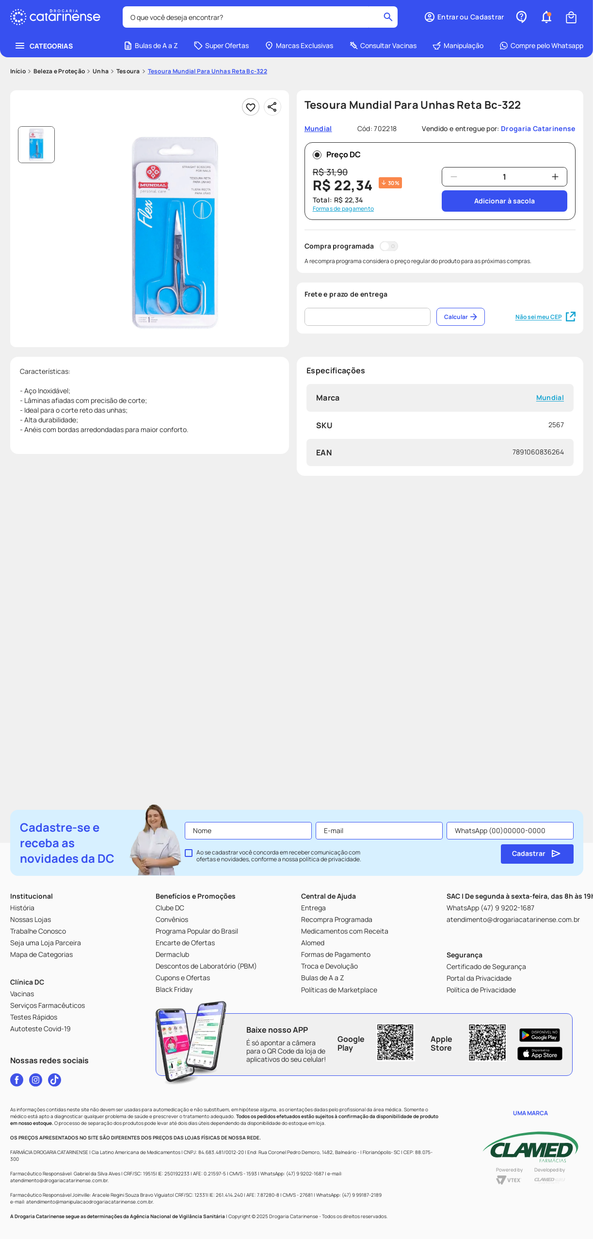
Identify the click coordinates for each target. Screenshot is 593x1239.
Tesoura (128, 71)
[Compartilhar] (272, 107)
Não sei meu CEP (545, 317)
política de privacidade (329, 859)
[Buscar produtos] (388, 17)
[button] (464, 17)
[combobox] (260, 17)
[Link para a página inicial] (18, 71)
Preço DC (337, 154)
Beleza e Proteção (59, 71)
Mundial (549, 398)
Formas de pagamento (343, 209)
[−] (453, 176)
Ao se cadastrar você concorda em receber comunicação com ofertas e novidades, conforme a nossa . (278, 856)
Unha (101, 71)
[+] (555, 176)
